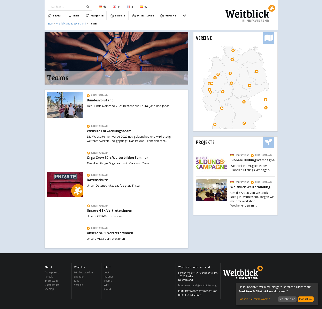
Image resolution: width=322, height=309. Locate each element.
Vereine (168, 16)
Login (107, 272)
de (102, 6)
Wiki (106, 285)
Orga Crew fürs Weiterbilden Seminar (117, 158)
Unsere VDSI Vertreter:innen (110, 233)
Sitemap (49, 288)
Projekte (94, 16)
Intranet (108, 276)
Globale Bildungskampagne (252, 160)
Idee (73, 16)
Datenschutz (97, 180)
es (143, 6)
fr (130, 6)
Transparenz (52, 272)
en (116, 6)
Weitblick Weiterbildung (250, 187)
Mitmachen (143, 16)
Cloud (107, 288)
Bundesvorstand (100, 100)
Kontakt (49, 276)
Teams (108, 280)
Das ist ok (305, 299)
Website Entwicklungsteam (109, 131)
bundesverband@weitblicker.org (197, 285)
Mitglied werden (83, 272)
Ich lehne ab (287, 299)
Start (55, 16)
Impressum (51, 280)
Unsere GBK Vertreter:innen (109, 211)
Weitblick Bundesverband (71, 23)
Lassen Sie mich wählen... (255, 299)
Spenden (79, 276)
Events (117, 16)
